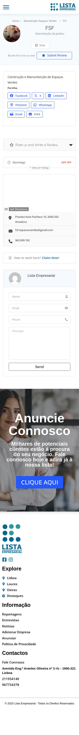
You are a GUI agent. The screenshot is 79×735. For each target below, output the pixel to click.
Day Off (66, 162)
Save (40, 45)
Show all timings (40, 168)
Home (15, 21)
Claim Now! (50, 258)
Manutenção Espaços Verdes (40, 21)
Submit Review (54, 55)
